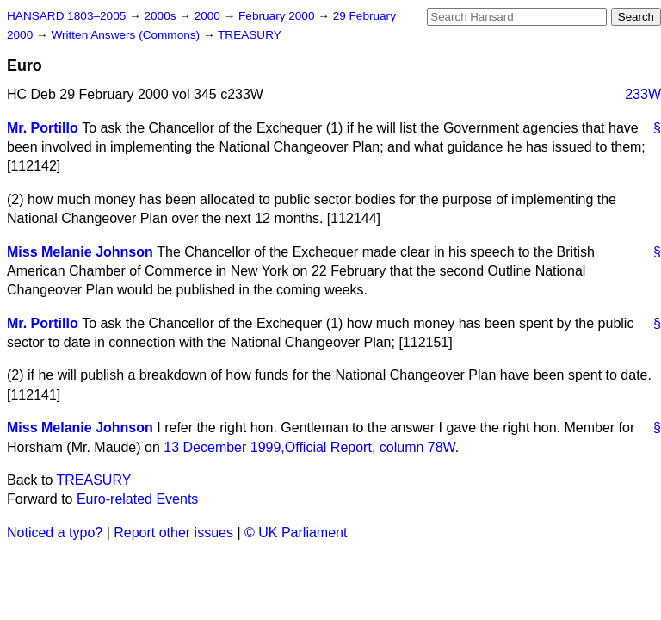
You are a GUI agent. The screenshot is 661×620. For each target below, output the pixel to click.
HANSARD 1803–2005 (66, 15)
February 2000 (278, 15)
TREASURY (249, 34)
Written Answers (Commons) (127, 34)
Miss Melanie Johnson (80, 252)
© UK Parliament (295, 532)
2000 (209, 15)
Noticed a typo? (54, 532)
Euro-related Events (137, 499)
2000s (161, 15)
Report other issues (173, 532)
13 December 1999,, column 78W (309, 447)
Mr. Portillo (42, 128)
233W (643, 94)
